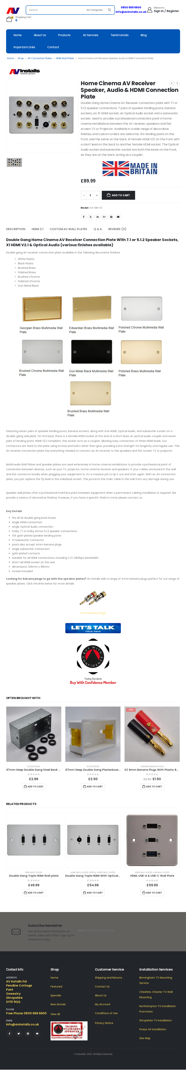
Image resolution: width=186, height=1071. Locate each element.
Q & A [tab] (98, 229)
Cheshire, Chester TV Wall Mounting (156, 994)
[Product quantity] (90, 195)
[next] (177, 83)
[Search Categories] (95, 10)
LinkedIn (97, 217)
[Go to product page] (33, 734)
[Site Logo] (13, 11)
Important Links (24, 47)
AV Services (90, 35)
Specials (56, 995)
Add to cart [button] (35, 786)
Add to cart (121, 195)
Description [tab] (15, 229)
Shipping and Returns (108, 977)
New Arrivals (58, 1004)
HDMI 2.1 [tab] (37, 229)
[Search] (110, 10)
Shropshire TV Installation (155, 1020)
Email (118, 217)
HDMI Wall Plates (65, 58)
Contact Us (102, 986)
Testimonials (119, 35)
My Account (102, 1004)
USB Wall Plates (161, 872)
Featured (56, 986)
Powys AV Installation (152, 1029)
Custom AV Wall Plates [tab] (68, 229)
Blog (144, 35)
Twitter (91, 217)
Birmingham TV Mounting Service (155, 980)
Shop (21, 58)
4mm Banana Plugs (93, 613)
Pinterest (111, 217)
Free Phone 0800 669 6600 (26, 1013)
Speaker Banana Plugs (152, 766)
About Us (40, 35)
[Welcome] (162, 9)
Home (18, 35)
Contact (53, 47)
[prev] (171, 83)
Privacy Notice (104, 1023)
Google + (104, 217)
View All (55, 1014)
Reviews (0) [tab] (117, 229)
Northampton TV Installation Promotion (157, 1008)
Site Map (144, 1038)
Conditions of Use (106, 1013)
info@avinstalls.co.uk (131, 12)
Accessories (33, 766)
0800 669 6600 (131, 7)
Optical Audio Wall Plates (102, 872)
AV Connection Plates (40, 58)
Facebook (84, 217)
